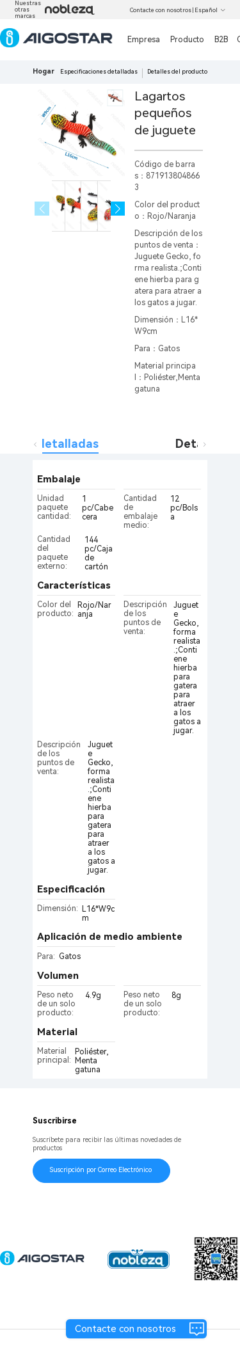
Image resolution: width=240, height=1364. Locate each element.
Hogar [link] (43, 71)
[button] (118, 209)
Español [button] (210, 10)
